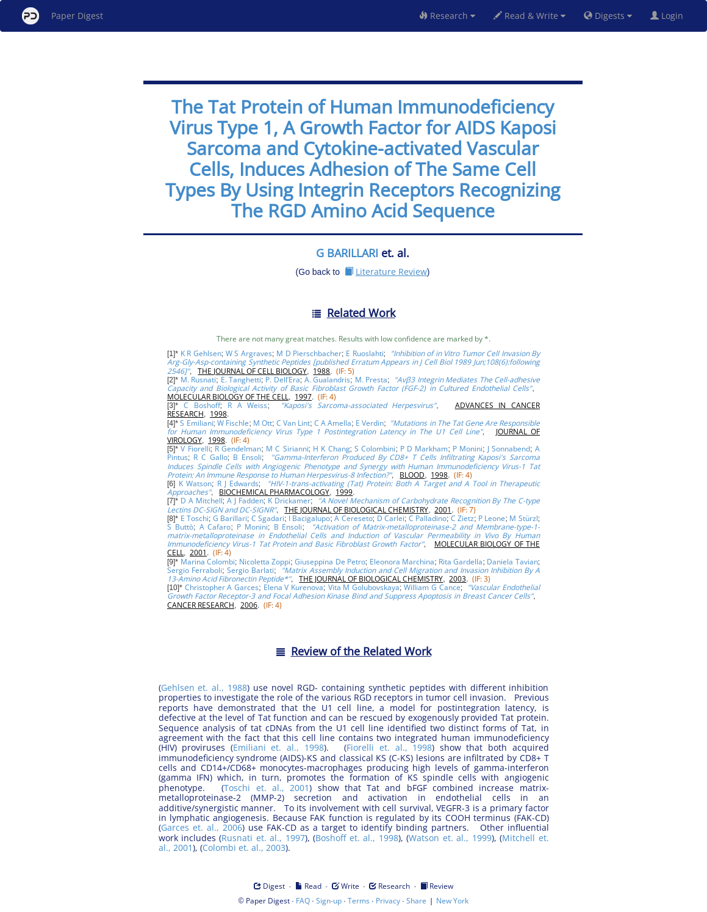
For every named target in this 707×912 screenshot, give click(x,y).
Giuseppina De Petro (330, 561)
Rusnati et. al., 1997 (262, 838)
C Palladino (428, 518)
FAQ (303, 901)
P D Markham (424, 448)
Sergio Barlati (250, 570)
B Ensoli (247, 457)
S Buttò (180, 527)
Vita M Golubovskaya (364, 587)
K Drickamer (289, 500)
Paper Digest (62, 15)
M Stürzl (523, 518)
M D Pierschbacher (309, 353)
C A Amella (332, 423)
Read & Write (529, 15)
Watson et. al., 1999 (450, 838)
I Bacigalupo (309, 518)
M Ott (262, 423)
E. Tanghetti (241, 379)
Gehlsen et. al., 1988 (204, 687)
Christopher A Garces (222, 587)
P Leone (491, 518)
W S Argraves (249, 353)
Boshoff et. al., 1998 (356, 838)
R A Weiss (247, 405)
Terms (359, 901)
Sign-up (329, 901)
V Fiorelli (195, 448)
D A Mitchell (202, 500)
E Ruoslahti (364, 353)
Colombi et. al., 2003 (244, 847)
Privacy (388, 901)
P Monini (468, 448)
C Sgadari (267, 518)
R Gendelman (238, 448)
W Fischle (233, 423)
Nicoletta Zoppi (264, 561)
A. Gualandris (327, 379)
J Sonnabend (508, 448)
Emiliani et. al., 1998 (278, 747)
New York (452, 901)
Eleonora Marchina (402, 561)
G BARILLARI (347, 253)
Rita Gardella (461, 561)
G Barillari (230, 518)
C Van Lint (293, 423)
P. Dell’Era (282, 379)
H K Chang (331, 448)
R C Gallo (210, 457)
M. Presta (371, 379)
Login (669, 15)
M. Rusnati (199, 379)
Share (416, 901)
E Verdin (370, 423)
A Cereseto (353, 518)
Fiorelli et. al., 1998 (389, 747)
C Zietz (462, 518)
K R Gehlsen (201, 353)
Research (447, 15)
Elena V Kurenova (293, 587)
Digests (608, 15)
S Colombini (374, 448)
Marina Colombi (208, 561)
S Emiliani (196, 423)
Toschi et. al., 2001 (266, 787)
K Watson (195, 483)
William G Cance (432, 587)
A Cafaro (215, 527)
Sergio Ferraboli (194, 570)
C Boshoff (202, 405)
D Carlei (390, 518)
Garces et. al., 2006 (201, 827)
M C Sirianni (287, 448)
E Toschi (195, 518)
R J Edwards (238, 483)
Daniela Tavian (512, 561)
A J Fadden (245, 500)
